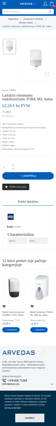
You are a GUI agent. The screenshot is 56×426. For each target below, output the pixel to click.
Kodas (10, 226)
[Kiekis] (6, 167)
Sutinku (29, 418)
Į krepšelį (29, 176)
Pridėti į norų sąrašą (15, 187)
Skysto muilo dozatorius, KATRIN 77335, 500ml (13, 313)
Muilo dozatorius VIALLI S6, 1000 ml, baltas (42, 313)
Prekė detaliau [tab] (28, 201)
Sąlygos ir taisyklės (12, 408)
